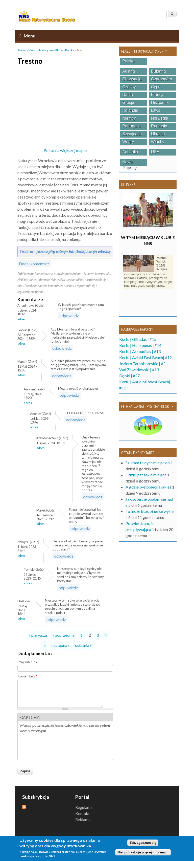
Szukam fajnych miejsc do (148, 462)
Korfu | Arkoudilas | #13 (140, 351)
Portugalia (131, 126)
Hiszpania (160, 102)
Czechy (129, 87)
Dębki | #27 (129, 375)
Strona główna (27, 50)
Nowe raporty (129, 163)
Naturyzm (46, 50)
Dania (127, 95)
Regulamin (84, 807)
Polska (69, 50)
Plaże (59, 50)
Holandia (130, 110)
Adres (21, 319)
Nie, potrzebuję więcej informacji (142, 852)
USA (155, 152)
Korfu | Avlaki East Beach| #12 (145, 357)
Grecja (128, 102)
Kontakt (82, 813)
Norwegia (159, 118)
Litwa (155, 110)
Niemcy (129, 118)
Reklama (82, 819)
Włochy (157, 142)
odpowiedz (69, 315)
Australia (130, 152)
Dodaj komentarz (34, 263)
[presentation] (58, 747)
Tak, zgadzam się (143, 843)
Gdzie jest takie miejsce (146, 474)
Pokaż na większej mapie (65, 150)
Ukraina (158, 134)
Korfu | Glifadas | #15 (137, 339)
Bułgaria (158, 71)
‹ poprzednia (64, 635)
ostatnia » (83, 645)
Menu (27, 35)
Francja (157, 95)
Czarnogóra (161, 79)
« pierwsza (38, 635)
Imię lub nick (27, 662)
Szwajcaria (132, 134)
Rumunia (159, 126)
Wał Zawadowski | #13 (139, 369)
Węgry (128, 142)
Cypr (155, 87)
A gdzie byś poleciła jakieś (148, 486)
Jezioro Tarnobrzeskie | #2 (142, 363)
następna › (60, 645)
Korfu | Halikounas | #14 (140, 345)
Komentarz (27, 676)
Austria (128, 71)
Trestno (64, 251)
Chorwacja (131, 79)
